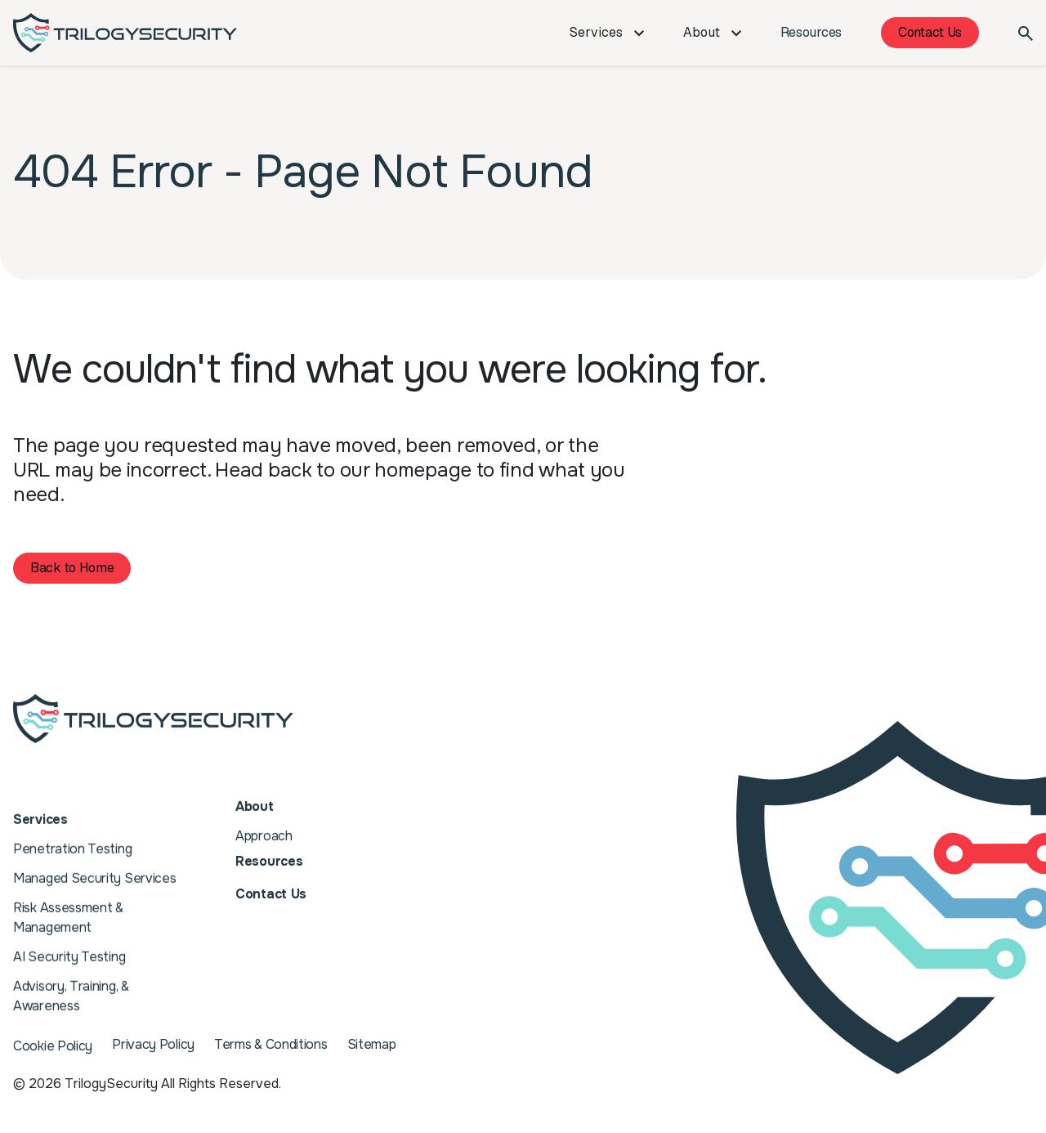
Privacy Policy (153, 1046)
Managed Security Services (95, 868)
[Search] (1025, 33)
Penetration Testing (72, 839)
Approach (264, 832)
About (712, 32)
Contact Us (930, 32)
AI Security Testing (69, 947)
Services (607, 32)
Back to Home (72, 567)
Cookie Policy (52, 1045)
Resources (811, 32)
